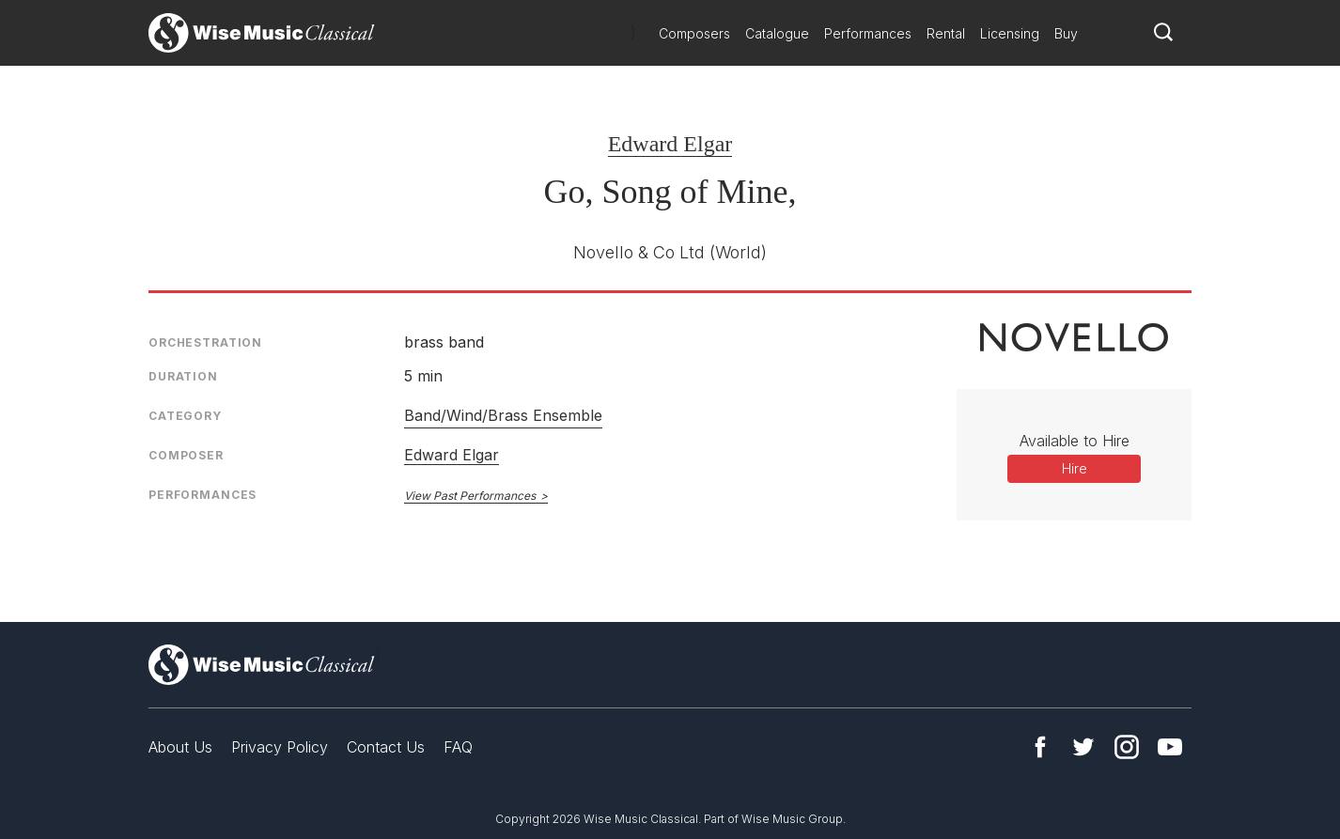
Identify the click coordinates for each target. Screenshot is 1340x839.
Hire (1074, 468)
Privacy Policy (279, 747)
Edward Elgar (670, 144)
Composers (694, 33)
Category (185, 416)
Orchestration (205, 342)
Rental (946, 33)
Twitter (1083, 747)
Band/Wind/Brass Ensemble (503, 415)
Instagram (1126, 747)
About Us (180, 747)
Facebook (1040, 747)
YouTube (1170, 747)
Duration (183, 376)
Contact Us (386, 747)
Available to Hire (1075, 440)
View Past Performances (470, 496)
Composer (186, 455)
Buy (1066, 33)
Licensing (1009, 33)
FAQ (458, 747)
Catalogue (777, 33)
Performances (868, 33)
